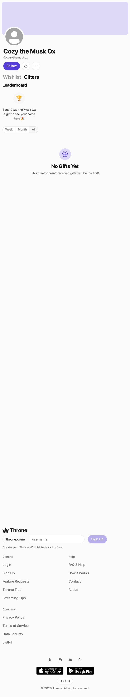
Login (7, 565)
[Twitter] (50, 660)
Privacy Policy (13, 617)
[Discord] (70, 660)
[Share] (26, 66)
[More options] (36, 66)
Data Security (13, 634)
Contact (74, 581)
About (73, 590)
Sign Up (97, 539)
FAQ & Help (76, 565)
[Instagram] (60, 660)
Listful (7, 642)
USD (65, 681)
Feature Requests (16, 581)
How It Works (78, 573)
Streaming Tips (14, 598)
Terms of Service (15, 626)
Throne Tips (12, 590)
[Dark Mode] (80, 660)
